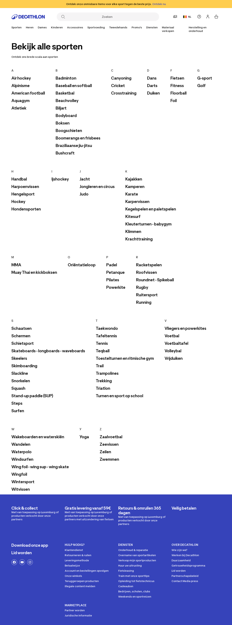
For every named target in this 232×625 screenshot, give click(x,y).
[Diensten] (152, 27)
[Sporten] (16, 27)
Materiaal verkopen (168, 29)
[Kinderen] (57, 27)
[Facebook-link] (14, 562)
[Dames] (42, 27)
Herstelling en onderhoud (197, 29)
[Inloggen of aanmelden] (207, 16)
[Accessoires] (75, 27)
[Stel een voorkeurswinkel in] (175, 16)
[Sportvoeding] (96, 27)
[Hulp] (199, 16)
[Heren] (30, 27)
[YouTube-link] (22, 562)
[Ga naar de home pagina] (28, 16)
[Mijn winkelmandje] (216, 16)
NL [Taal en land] (187, 17)
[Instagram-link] (30, 562)
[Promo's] (137, 27)
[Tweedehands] (118, 27)
